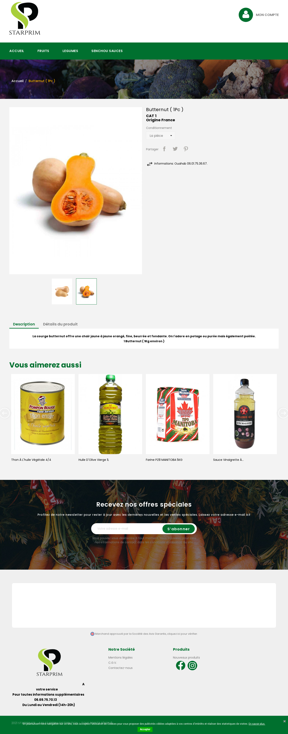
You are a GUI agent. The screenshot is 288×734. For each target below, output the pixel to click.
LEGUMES (70, 51)
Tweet (175, 149)
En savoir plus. (257, 723)
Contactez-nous (120, 668)
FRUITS (43, 51)
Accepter (145, 729)
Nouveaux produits (186, 657)
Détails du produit (60, 324)
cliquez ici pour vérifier (182, 634)
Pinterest (186, 149)
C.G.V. (112, 663)
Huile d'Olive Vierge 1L (94, 460)
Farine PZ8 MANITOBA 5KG (164, 460)
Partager (164, 149)
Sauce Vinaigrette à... (228, 460)
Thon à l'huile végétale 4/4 (31, 460)
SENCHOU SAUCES (107, 51)
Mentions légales (120, 657)
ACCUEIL (16, 51)
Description (24, 324)
